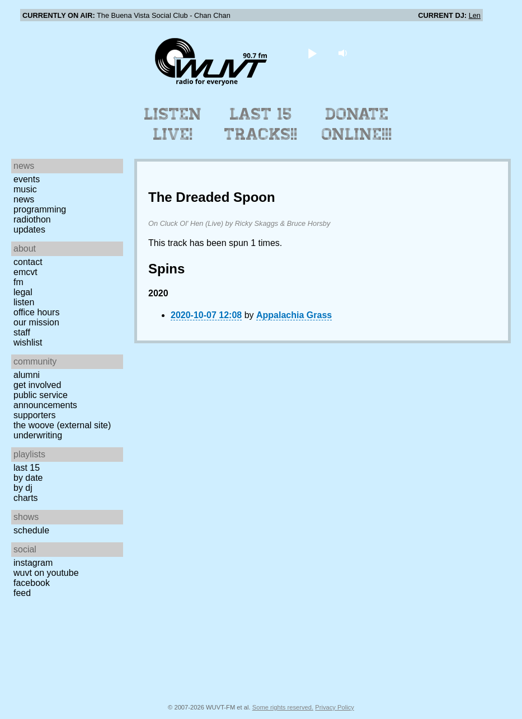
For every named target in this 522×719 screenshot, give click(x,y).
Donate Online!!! (357, 124)
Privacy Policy (334, 707)
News (23, 199)
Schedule (31, 530)
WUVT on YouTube (46, 573)
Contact (28, 262)
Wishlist (28, 342)
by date (28, 478)
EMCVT (25, 272)
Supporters (34, 415)
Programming (39, 209)
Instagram (33, 562)
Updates (29, 229)
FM (18, 282)
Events (26, 179)
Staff (21, 332)
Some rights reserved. (282, 707)
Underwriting (37, 435)
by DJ (22, 488)
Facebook (31, 583)
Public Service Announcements (45, 400)
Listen (23, 302)
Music (25, 189)
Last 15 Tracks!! (261, 124)
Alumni (26, 375)
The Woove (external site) (62, 425)
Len (475, 15)
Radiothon (32, 219)
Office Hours (36, 312)
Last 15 (26, 467)
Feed (22, 593)
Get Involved (37, 385)
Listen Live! (173, 124)
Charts (25, 498)
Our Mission (36, 322)
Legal (22, 292)
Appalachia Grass (294, 315)
